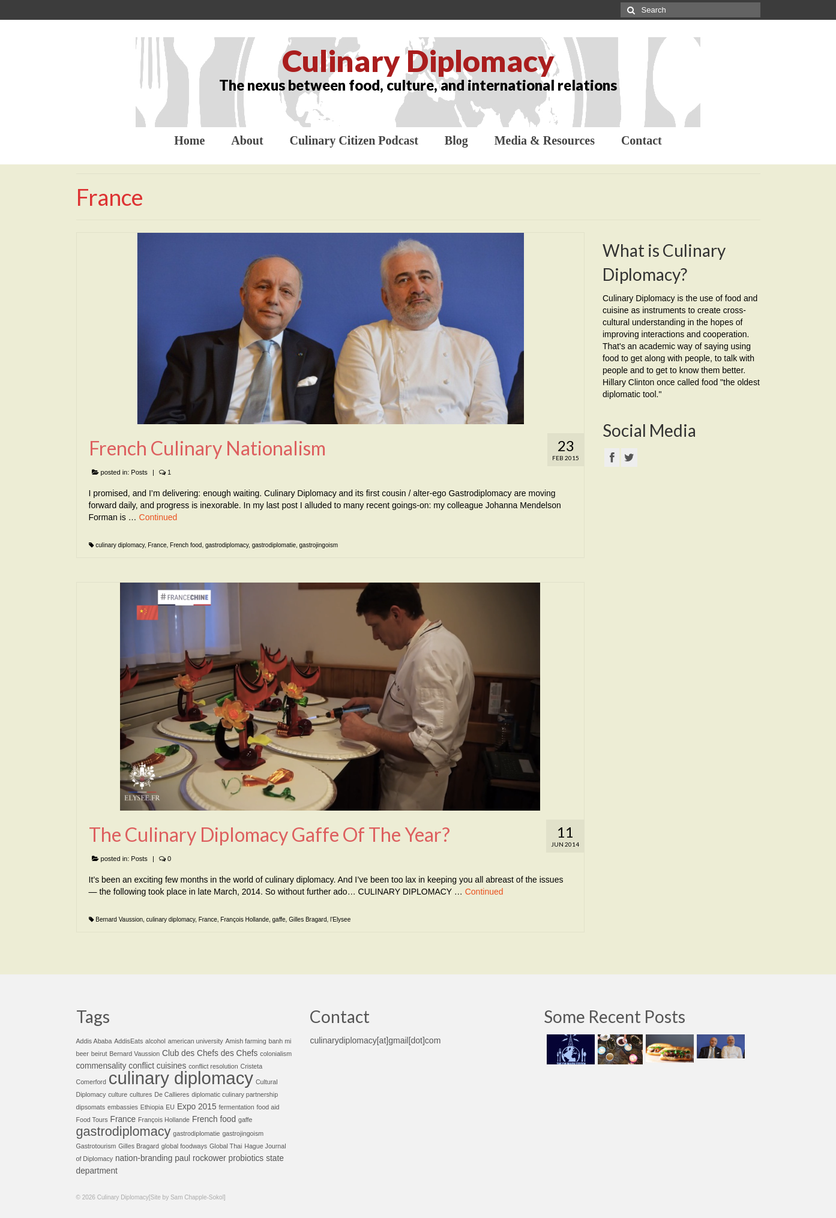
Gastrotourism (96, 1146)
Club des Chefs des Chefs (209, 1053)
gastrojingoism (318, 545)
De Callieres (171, 1094)
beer (82, 1053)
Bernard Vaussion (119, 919)
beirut (99, 1053)
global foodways (184, 1146)
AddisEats (128, 1041)
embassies (122, 1107)
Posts (139, 472)
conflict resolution (213, 1066)
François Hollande (244, 919)
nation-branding (143, 1158)
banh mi (279, 1041)
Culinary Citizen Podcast (354, 140)
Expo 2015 (197, 1106)
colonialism (276, 1053)
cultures (141, 1094)
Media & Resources (545, 140)
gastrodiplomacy (226, 545)
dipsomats (91, 1107)
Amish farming (245, 1041)
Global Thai (225, 1146)
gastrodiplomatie (274, 545)
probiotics (246, 1158)
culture (117, 1094)
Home (189, 140)
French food (186, 545)
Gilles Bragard (307, 919)
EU (170, 1107)
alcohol (155, 1041)
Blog (456, 140)
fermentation (236, 1107)
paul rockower (200, 1158)
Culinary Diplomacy (418, 61)
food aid (268, 1107)
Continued (158, 517)
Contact (641, 140)
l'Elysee (340, 919)
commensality (101, 1065)
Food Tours (92, 1119)
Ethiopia (152, 1107)
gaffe (279, 919)
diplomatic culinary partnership (234, 1094)
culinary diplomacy (120, 545)
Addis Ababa (94, 1041)
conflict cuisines (157, 1065)
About (247, 140)
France (157, 545)
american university (195, 1041)
